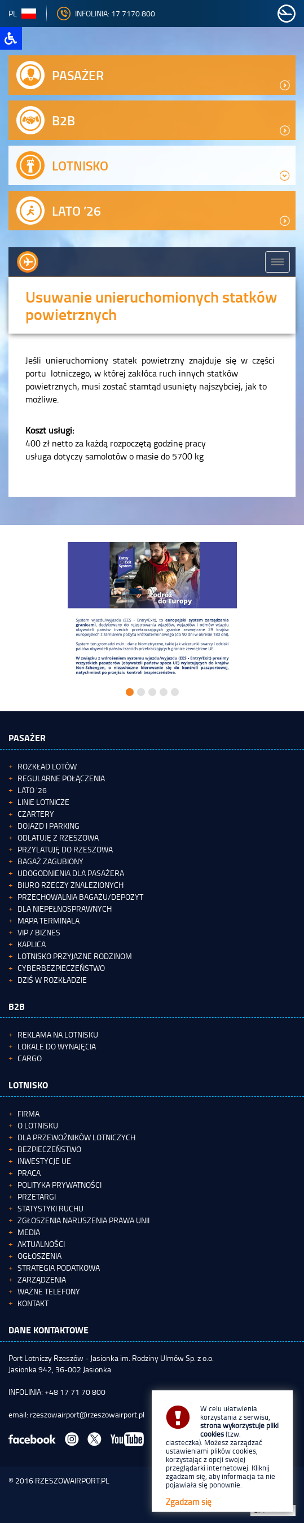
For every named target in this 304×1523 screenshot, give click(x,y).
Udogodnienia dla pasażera (70, 873)
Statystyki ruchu (50, 1208)
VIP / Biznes (38, 932)
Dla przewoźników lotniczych (76, 1137)
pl (22, 13)
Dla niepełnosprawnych (64, 908)
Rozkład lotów (47, 766)
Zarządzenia (41, 1279)
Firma (28, 1113)
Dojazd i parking (48, 825)
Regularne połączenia (61, 778)
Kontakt (33, 1303)
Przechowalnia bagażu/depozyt (80, 896)
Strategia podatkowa (58, 1267)
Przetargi (36, 1196)
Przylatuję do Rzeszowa (65, 849)
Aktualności (41, 1243)
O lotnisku (37, 1125)
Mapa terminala (48, 920)
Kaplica (31, 944)
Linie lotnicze (43, 801)
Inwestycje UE (44, 1161)
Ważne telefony (48, 1291)
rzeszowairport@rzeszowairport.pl (87, 1414)
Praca (29, 1172)
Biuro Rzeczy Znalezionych (70, 884)
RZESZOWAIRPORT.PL (72, 1480)
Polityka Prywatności (59, 1184)
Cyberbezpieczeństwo (61, 967)
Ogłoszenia (39, 1255)
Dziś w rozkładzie (52, 979)
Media (28, 1232)
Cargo (29, 1058)
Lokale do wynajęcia (56, 1046)
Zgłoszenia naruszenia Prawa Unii (83, 1220)
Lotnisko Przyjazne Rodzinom (74, 956)
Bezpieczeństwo (49, 1149)
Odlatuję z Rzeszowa (58, 837)
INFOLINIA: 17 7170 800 (106, 13)
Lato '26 (32, 790)
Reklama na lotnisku (57, 1034)
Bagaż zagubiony (50, 861)
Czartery (35, 813)
